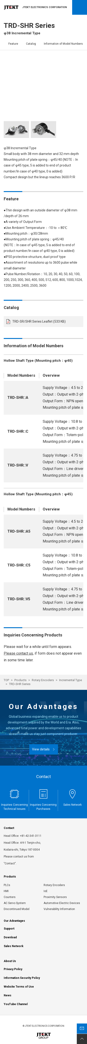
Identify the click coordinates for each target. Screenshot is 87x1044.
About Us (10, 961)
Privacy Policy (13, 969)
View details (41, 749)
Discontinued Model (16, 909)
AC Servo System (15, 903)
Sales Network (13, 946)
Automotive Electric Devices (62, 903)
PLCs (7, 885)
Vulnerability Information (59, 909)
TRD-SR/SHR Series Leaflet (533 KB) (39, 321)
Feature (13, 43)
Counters (10, 897)
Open (79, 7)
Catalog (31, 43)
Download (10, 937)
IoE (46, 891)
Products (20, 680)
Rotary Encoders (43, 680)
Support (9, 928)
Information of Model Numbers (63, 43)
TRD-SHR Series (19, 684)
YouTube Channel (16, 1004)
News (7, 995)
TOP (6, 680)
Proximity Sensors (55, 897)
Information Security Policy (22, 978)
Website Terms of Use (19, 986)
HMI (6, 891)
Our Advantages (14, 920)
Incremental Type (70, 680)
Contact (9, 828)
